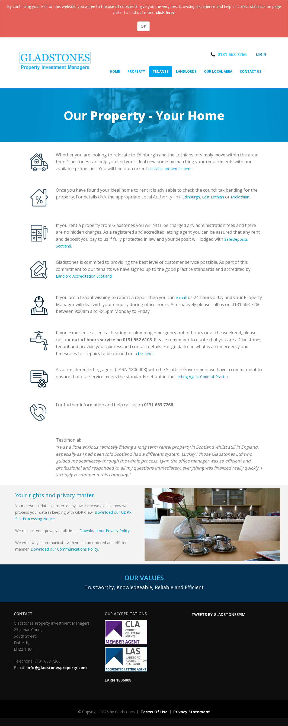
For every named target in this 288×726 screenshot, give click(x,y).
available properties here (169, 168)
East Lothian (213, 197)
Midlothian (240, 197)
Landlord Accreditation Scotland (84, 276)
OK (143, 26)
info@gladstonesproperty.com (57, 667)
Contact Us (250, 71)
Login (261, 54)
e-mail (181, 297)
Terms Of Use (154, 711)
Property (136, 71)
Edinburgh (191, 197)
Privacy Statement (191, 711)
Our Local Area (218, 71)
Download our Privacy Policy (104, 530)
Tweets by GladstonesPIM (218, 614)
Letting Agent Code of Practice (202, 376)
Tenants (160, 71)
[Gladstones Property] (56, 61)
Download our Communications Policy (64, 549)
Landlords (186, 71)
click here (165, 12)
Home (115, 71)
